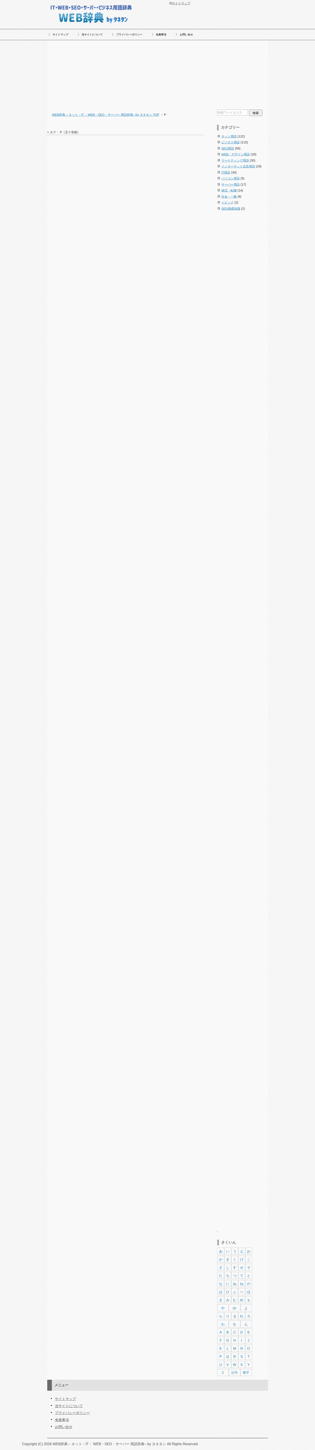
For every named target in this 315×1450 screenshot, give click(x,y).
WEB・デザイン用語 (235, 154)
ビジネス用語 (230, 142)
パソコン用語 (230, 178)
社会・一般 (229, 196)
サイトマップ (60, 34)
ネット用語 (229, 136)
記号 (234, 1372)
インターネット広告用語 (238, 166)
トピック (227, 202)
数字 (246, 1372)
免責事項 (161, 34)
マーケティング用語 (235, 160)
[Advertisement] (157, 75)
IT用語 (225, 172)
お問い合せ (186, 34)
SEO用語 (227, 148)
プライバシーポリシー (129, 34)
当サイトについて (92, 34)
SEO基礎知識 (230, 208)
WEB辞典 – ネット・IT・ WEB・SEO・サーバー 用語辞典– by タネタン (91, 14)
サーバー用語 (230, 184)
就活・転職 (229, 190)
